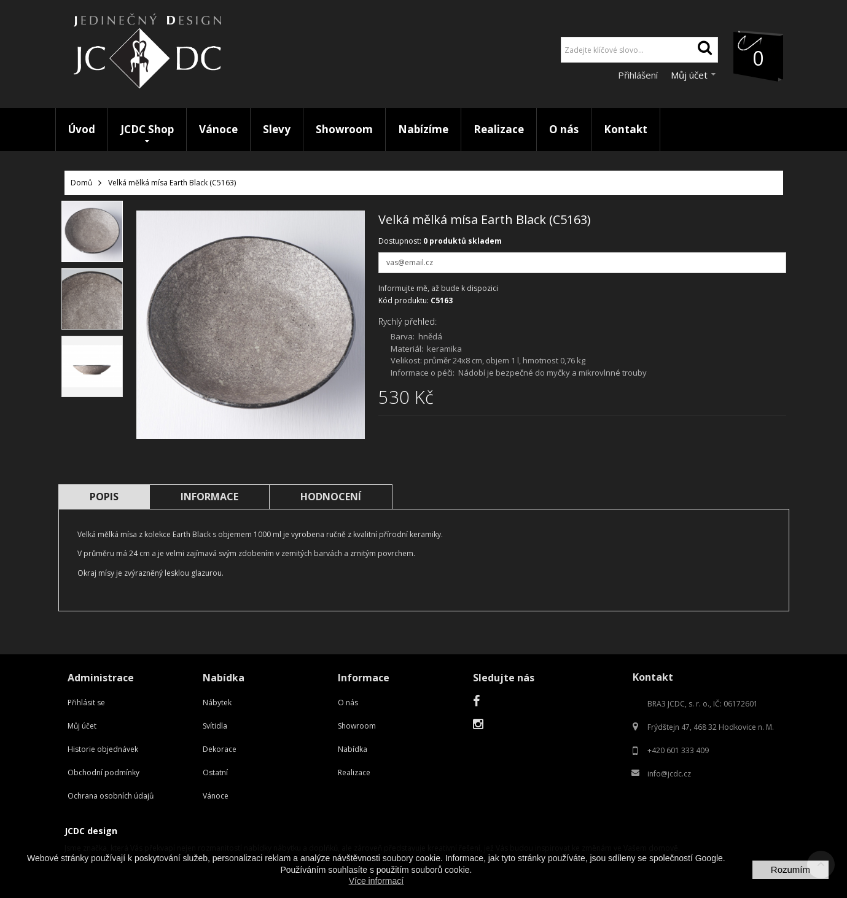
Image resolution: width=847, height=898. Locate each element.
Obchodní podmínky (103, 772)
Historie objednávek (103, 749)
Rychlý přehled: (407, 321)
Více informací (376, 881)
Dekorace (219, 749)
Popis (104, 496)
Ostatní (215, 772)
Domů (81, 182)
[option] (92, 231)
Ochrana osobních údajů (111, 796)
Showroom (357, 726)
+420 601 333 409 (678, 750)
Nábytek (217, 702)
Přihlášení (639, 75)
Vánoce (215, 796)
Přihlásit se (86, 702)
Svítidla (215, 726)
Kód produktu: (403, 300)
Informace (209, 496)
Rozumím (790, 869)
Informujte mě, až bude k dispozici (438, 288)
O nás (348, 702)
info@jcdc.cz (669, 773)
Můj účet (82, 726)
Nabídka (352, 749)
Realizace (354, 772)
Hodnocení (330, 496)
